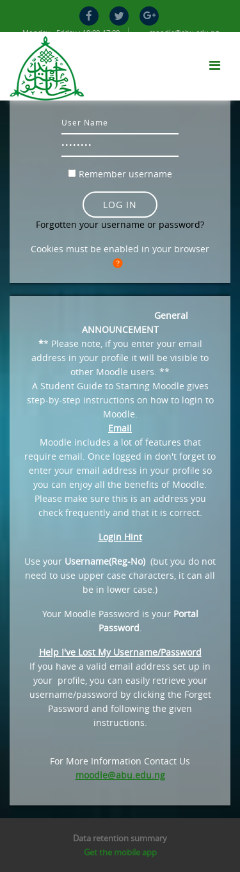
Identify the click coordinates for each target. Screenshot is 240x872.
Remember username (125, 174)
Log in (120, 204)
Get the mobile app (120, 852)
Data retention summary (120, 838)
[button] (120, 263)
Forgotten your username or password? (120, 224)
